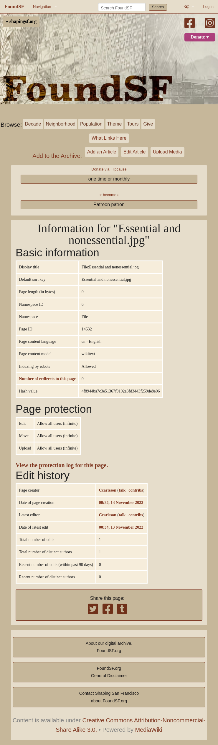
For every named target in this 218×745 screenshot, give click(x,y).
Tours (132, 123)
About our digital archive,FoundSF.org (109, 647)
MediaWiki (148, 729)
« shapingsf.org (21, 21)
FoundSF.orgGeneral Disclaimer (109, 672)
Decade (33, 123)
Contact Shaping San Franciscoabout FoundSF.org (109, 697)
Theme (114, 123)
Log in (208, 6)
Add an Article (101, 151)
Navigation (42, 6)
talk (122, 490)
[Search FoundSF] (122, 7)
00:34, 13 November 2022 (121, 502)
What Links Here (109, 138)
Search (158, 7)
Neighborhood (60, 123)
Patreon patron (109, 204)
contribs (135, 490)
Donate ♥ (200, 37)
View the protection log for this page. (62, 465)
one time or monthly (109, 178)
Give (148, 123)
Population (91, 123)
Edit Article (134, 151)
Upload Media (167, 151)
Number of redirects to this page (47, 378)
